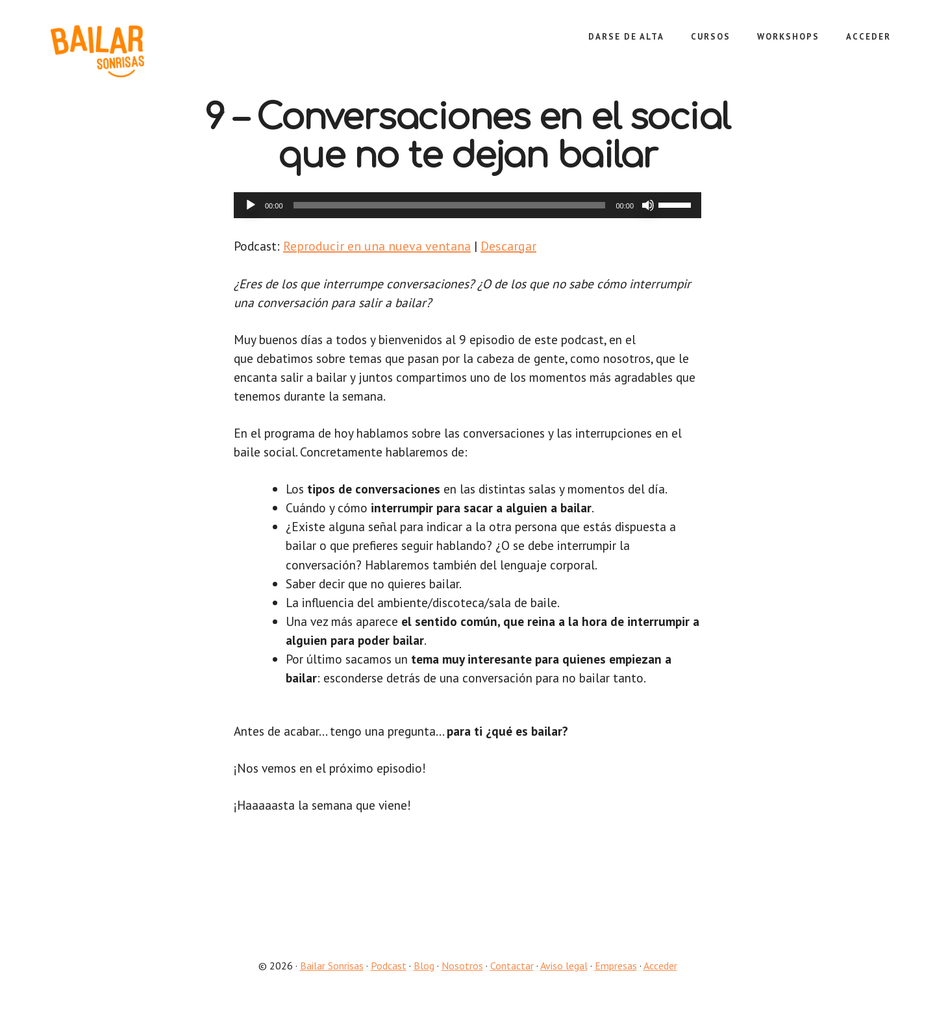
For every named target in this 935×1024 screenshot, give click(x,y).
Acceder (660, 979)
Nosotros (462, 979)
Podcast (388, 979)
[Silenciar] (648, 205)
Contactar (512, 979)
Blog (424, 979)
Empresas (616, 979)
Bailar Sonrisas (129, 51)
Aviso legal (564, 979)
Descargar (510, 246)
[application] (467, 205)
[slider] (449, 205)
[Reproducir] (250, 205)
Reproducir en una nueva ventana (378, 246)
